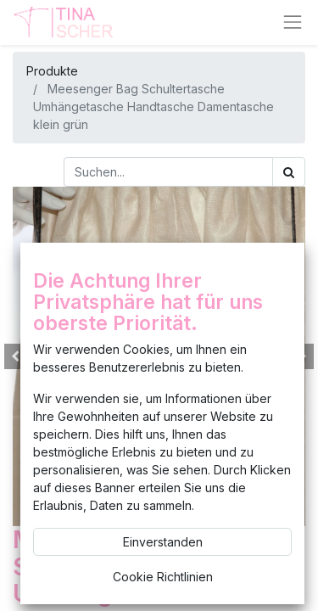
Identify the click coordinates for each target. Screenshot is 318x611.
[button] (16, 356)
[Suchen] (288, 172)
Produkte (52, 71)
